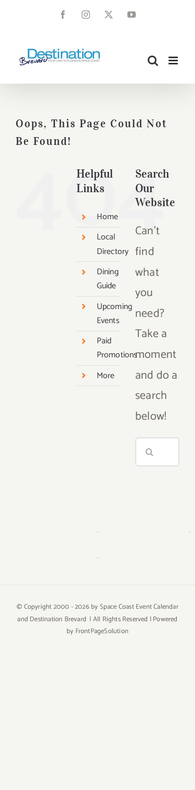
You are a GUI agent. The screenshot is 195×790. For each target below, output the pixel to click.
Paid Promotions (117, 348)
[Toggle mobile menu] (173, 60)
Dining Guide (108, 279)
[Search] (149, 451)
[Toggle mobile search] (153, 60)
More (106, 376)
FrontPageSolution (101, 631)
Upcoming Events (115, 314)
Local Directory (113, 244)
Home (108, 217)
